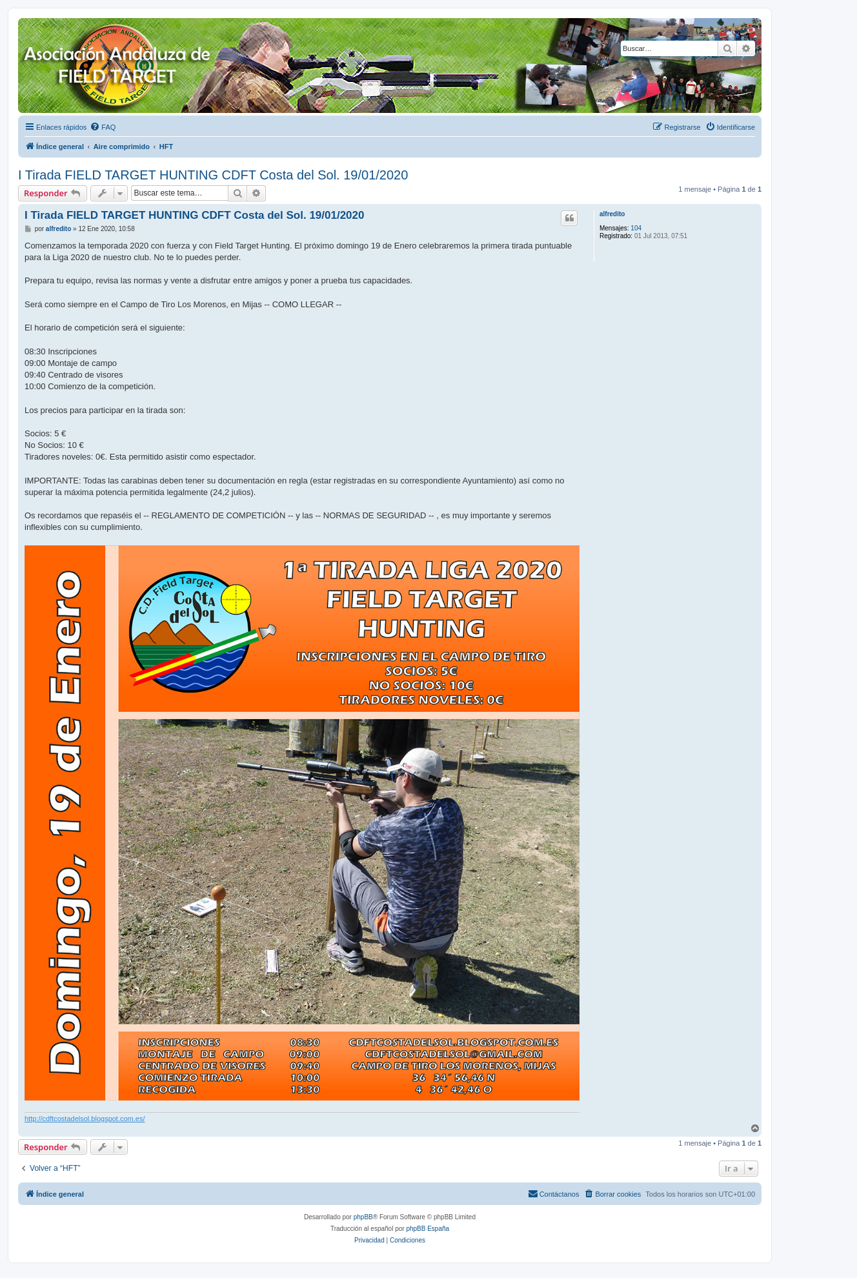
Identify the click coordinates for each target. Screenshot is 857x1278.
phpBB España (427, 1228)
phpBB (363, 1217)
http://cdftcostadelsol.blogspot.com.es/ (85, 1118)
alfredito (612, 214)
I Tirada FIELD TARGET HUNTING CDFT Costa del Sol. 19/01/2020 (213, 175)
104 (635, 228)
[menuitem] (103, 127)
